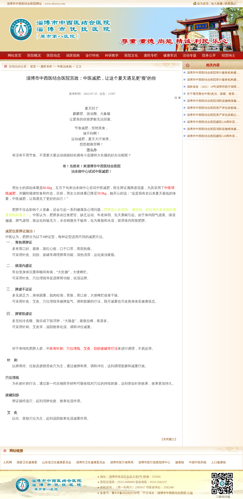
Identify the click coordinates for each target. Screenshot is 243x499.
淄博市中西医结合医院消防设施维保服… (213, 100)
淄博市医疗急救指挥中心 (154, 462)
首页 (33, 66)
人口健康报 (218, 462)
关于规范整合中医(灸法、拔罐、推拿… (212, 93)
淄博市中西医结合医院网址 (24, 3)
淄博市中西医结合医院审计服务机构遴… (213, 72)
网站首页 (14, 55)
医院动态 (53, 55)
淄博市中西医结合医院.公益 (175, 493)
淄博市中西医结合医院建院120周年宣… (212, 122)
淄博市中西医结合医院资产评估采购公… (213, 115)
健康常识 (170, 55)
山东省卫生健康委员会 (56, 462)
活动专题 (189, 55)
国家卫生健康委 (27, 462)
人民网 (7, 462)
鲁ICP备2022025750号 (126, 493)
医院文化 (131, 55)
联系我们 (230, 3)
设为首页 (203, 3)
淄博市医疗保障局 (121, 462)
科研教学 (112, 55)
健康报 (179, 462)
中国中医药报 (197, 462)
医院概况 (34, 55)
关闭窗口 (169, 439)
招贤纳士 (228, 55)
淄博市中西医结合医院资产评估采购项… (213, 108)
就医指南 (73, 55)
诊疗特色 (92, 55)
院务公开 (209, 55)
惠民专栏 (150, 55)
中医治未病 (64, 66)
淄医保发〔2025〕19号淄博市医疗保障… (213, 86)
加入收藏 (217, 3)
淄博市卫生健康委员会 (90, 462)
